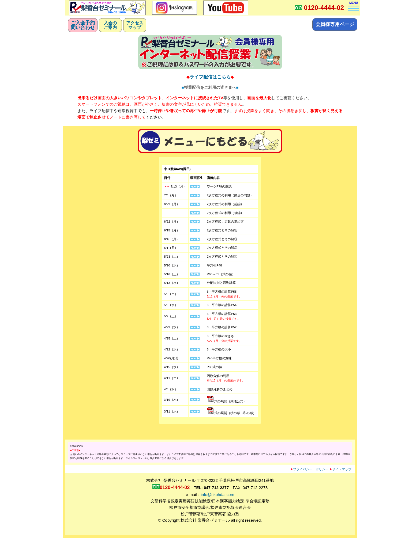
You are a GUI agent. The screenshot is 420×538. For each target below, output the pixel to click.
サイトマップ (340, 469)
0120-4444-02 (324, 7)
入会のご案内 (110, 25)
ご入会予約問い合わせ (83, 25)
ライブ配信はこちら (210, 76)
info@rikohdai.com (217, 494)
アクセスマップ (134, 25)
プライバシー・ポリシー (309, 469)
